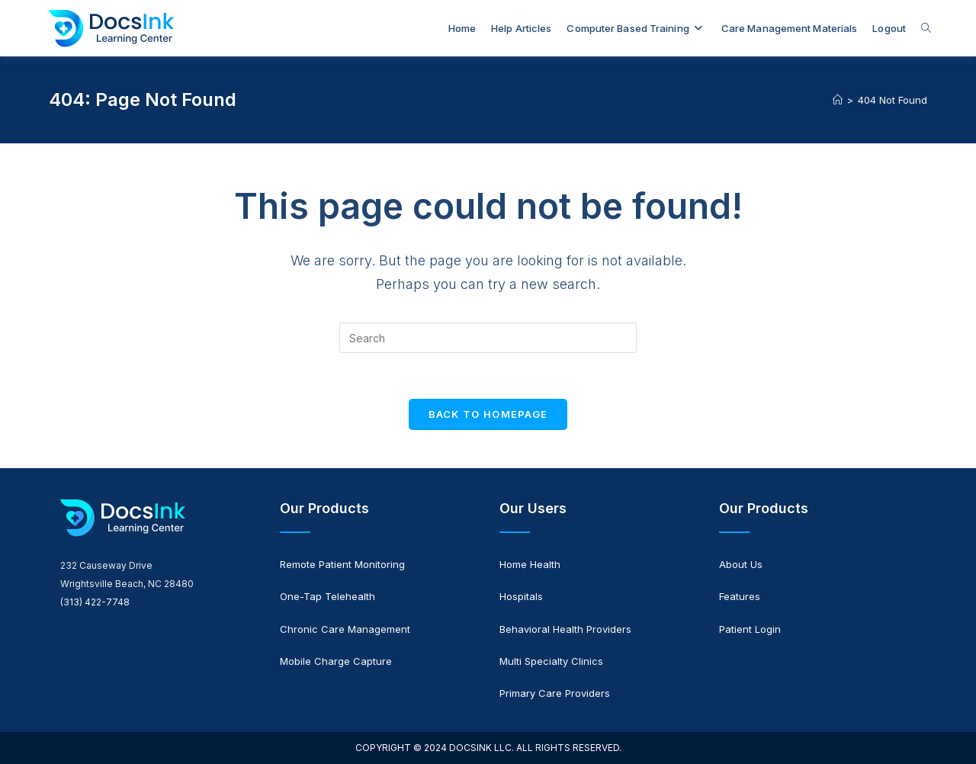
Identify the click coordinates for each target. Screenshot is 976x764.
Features (739, 596)
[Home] (838, 100)
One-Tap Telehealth (327, 596)
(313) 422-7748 (95, 602)
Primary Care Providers (554, 693)
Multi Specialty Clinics (551, 661)
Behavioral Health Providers (565, 629)
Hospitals (521, 596)
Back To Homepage (488, 414)
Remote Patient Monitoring (342, 564)
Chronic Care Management (345, 629)
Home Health (529, 564)
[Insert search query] (488, 338)
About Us (740, 564)
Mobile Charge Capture (336, 661)
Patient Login (750, 629)
